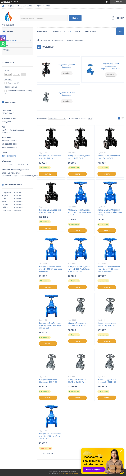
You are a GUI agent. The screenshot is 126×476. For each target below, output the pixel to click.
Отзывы (6, 50)
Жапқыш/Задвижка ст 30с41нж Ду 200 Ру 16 (106, 381)
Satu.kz (73, 471)
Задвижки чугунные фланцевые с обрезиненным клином (110, 65)
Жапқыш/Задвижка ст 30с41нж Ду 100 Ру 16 (48, 381)
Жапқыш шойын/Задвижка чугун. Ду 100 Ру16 (108, 157)
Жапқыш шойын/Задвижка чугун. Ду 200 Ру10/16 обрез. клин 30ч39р (51, 325)
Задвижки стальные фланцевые (66, 94)
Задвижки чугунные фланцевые (66, 66)
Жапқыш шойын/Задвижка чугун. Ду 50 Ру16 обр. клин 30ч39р (79, 212)
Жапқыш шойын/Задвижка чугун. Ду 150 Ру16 (50, 211)
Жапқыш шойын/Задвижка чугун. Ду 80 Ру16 (79, 157)
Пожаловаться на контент (68, 473)
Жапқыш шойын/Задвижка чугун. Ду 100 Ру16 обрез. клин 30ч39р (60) (79, 268)
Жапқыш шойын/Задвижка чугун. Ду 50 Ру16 (50, 157)
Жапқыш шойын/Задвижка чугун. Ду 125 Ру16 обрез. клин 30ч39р (50, 436)
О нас (5, 45)
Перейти (66, 73)
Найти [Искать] (75, 18)
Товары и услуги (10, 40)
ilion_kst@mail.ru (9, 156)
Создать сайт (5, 2)
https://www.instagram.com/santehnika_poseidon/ (21, 176)
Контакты (90, 31)
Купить (48, 174)
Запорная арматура (64, 40)
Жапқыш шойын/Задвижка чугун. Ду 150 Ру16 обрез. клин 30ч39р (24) (108, 268)
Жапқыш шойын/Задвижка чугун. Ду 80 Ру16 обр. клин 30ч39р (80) (50, 268)
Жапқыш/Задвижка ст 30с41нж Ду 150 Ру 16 (77, 381)
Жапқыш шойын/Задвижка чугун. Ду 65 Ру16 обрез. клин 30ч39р (109, 212)
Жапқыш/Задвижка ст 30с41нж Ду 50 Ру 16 (77, 324)
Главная (42, 31)
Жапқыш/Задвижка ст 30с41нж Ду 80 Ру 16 (106, 324)
